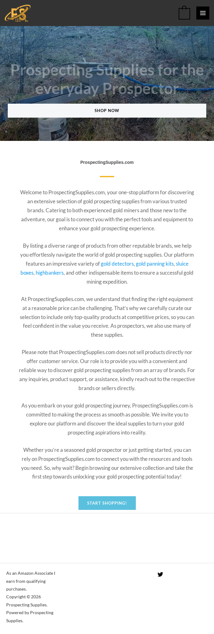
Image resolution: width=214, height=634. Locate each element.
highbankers (50, 272)
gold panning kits (155, 263)
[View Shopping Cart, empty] (184, 13)
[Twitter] (160, 574)
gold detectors (117, 263)
